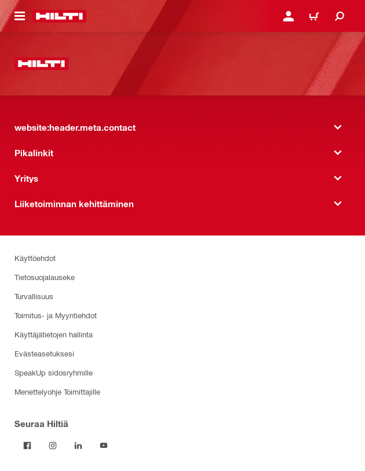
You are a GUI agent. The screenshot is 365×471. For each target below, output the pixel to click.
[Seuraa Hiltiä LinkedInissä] (78, 445)
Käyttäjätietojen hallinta (53, 334)
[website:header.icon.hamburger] (19, 16)
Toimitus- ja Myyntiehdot (55, 315)
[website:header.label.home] (59, 16)
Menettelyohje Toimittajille (57, 391)
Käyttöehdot (35, 257)
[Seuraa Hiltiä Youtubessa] (103, 445)
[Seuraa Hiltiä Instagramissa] (52, 445)
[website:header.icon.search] (339, 16)
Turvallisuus (33, 296)
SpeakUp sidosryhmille (53, 372)
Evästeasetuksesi (44, 353)
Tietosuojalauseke (44, 277)
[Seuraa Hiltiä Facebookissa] (27, 445)
